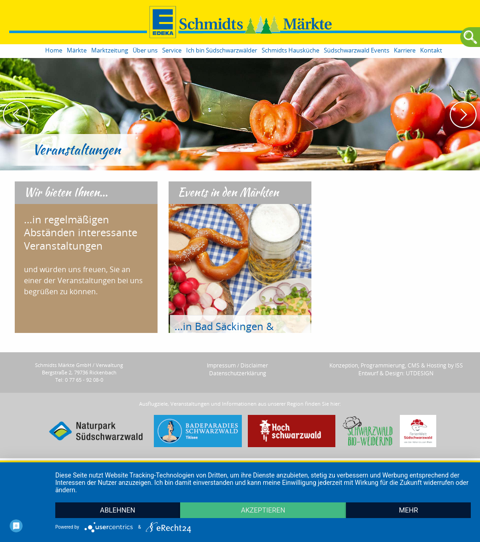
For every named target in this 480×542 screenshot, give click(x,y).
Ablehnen (117, 510)
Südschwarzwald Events (356, 50)
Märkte (77, 50)
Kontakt (431, 50)
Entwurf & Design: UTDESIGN (395, 373)
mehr (408, 510)
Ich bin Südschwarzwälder (221, 50)
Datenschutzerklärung (237, 373)
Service (171, 50)
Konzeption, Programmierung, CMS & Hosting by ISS (396, 365)
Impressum (221, 365)
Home (53, 50)
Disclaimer (254, 365)
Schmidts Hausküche (290, 50)
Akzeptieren (263, 510)
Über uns (145, 50)
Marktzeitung (109, 50)
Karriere (405, 50)
